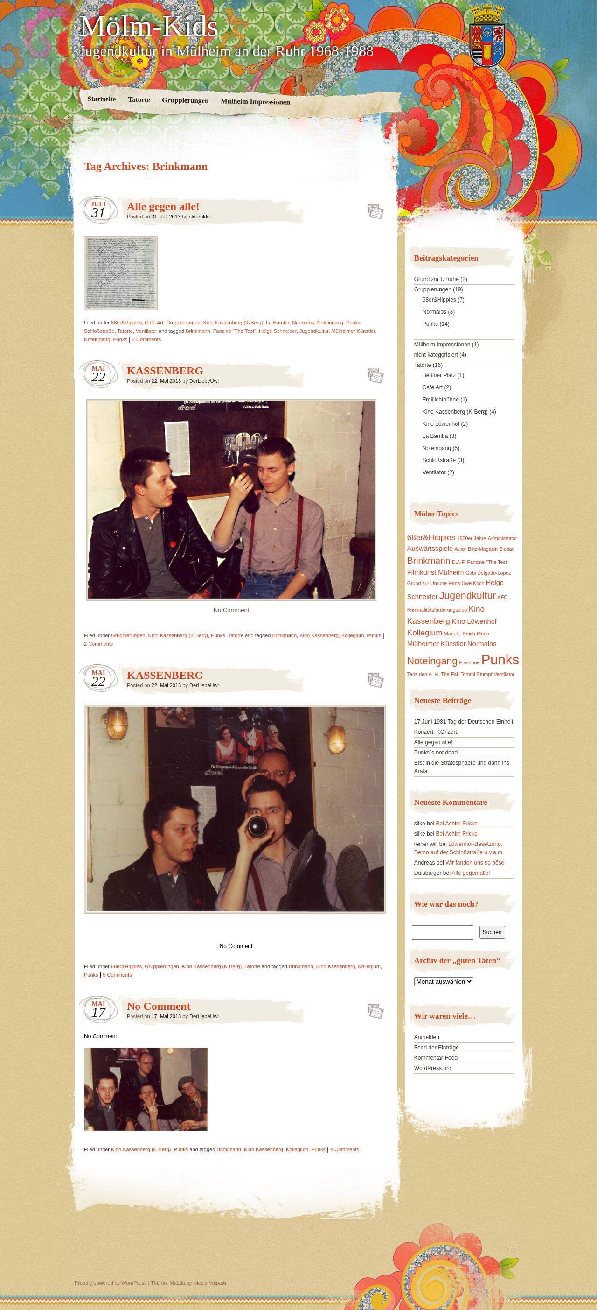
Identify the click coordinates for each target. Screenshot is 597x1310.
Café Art (154, 322)
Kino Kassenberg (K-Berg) (233, 322)
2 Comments (146, 339)
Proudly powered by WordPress (110, 1283)
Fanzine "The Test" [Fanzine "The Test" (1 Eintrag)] (487, 562)
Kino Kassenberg (319, 635)
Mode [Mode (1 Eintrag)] (483, 633)
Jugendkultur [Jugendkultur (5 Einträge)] (467, 595)
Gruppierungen (185, 100)
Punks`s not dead (436, 752)
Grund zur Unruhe (436, 279)
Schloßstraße (99, 331)
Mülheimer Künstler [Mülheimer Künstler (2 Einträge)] (436, 644)
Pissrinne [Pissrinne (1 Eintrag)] (469, 662)
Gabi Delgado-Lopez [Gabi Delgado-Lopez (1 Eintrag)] (488, 573)
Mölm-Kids (149, 26)
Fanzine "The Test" (234, 331)
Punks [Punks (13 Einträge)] (500, 659)
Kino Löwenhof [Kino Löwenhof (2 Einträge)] (474, 621)
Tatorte (139, 100)
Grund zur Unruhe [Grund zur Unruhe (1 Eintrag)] (427, 583)
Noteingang (330, 322)
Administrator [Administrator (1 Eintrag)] (502, 538)
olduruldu (199, 216)
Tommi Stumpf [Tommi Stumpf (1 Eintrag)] (476, 674)
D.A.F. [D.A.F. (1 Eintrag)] (458, 562)
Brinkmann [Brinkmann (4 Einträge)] (429, 561)
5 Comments (117, 975)
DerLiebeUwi (204, 381)
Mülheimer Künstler (353, 331)
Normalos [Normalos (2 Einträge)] (482, 644)
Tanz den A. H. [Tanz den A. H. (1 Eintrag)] (423, 674)
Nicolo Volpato (209, 1283)
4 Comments (344, 1149)
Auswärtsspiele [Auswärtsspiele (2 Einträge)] (430, 548)
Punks (353, 322)
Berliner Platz (439, 375)
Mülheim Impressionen (255, 101)
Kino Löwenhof (441, 424)
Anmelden (426, 1037)
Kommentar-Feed (436, 1058)
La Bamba (277, 322)
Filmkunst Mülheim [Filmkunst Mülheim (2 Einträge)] (435, 572)
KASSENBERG (165, 371)
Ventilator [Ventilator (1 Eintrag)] (504, 674)
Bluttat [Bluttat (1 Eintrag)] (507, 549)
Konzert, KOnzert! (436, 732)
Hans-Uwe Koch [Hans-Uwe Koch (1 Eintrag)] (466, 583)
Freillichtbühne (441, 399)
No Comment (159, 1006)
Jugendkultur (313, 331)
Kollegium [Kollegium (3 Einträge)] (425, 632)
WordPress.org (432, 1068)
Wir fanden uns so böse (474, 862)
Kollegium (352, 635)
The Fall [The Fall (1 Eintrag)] (450, 674)
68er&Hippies (126, 322)
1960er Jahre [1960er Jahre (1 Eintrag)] (471, 538)
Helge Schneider (278, 331)
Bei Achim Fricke (456, 823)
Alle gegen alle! (163, 206)
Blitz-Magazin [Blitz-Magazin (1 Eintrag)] (483, 549)
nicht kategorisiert (436, 355)
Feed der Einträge (436, 1047)
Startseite (102, 99)
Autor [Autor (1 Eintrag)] (460, 549)
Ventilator (146, 331)
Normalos (303, 322)
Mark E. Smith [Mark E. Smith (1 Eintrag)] (459, 633)
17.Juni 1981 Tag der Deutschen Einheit (464, 721)
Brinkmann (198, 331)
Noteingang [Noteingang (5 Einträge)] (432, 660)
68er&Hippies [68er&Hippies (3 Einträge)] (431, 537)
